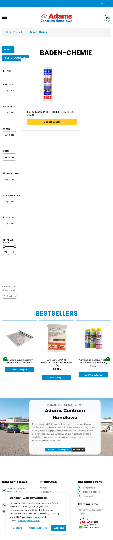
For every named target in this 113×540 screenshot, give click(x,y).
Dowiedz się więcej (58, 451)
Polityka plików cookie (29, 520)
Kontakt (78, 451)
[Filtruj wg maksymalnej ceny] (13, 254)
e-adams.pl (89, 490)
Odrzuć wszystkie (38, 527)
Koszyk (107, 18)
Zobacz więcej (44, 111)
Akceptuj (59, 527)
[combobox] (8, 92)
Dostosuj (17, 527)
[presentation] (5, 361)
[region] (38, 513)
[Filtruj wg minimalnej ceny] (6, 254)
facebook (88, 498)
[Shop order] (9, 298)
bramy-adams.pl (92, 494)
